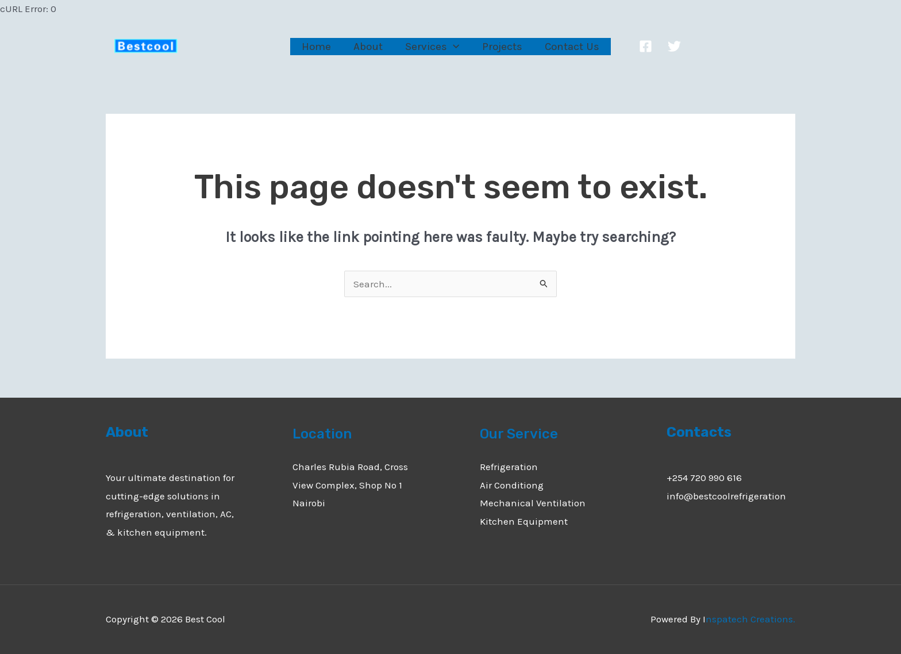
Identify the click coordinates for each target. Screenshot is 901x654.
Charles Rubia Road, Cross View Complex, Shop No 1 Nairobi (350, 485)
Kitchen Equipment (524, 521)
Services (432, 46)
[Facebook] (643, 46)
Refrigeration (509, 466)
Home (317, 46)
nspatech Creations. (750, 619)
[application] (453, 46)
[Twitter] (672, 46)
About (368, 46)
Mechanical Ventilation (533, 503)
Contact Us (571, 46)
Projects (502, 46)
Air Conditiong (512, 485)
